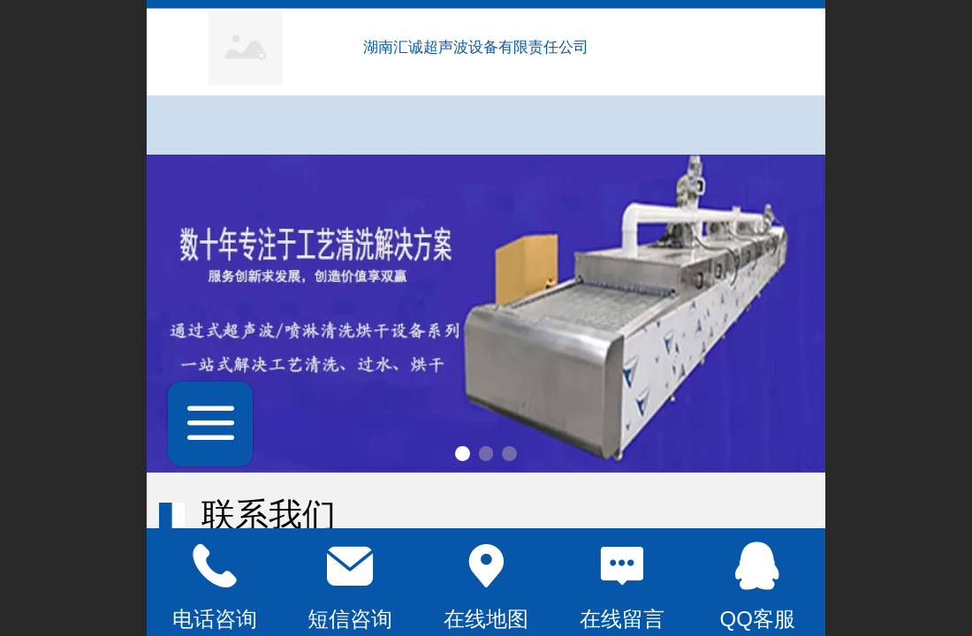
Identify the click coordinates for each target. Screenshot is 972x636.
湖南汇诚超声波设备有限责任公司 (478, 47)
